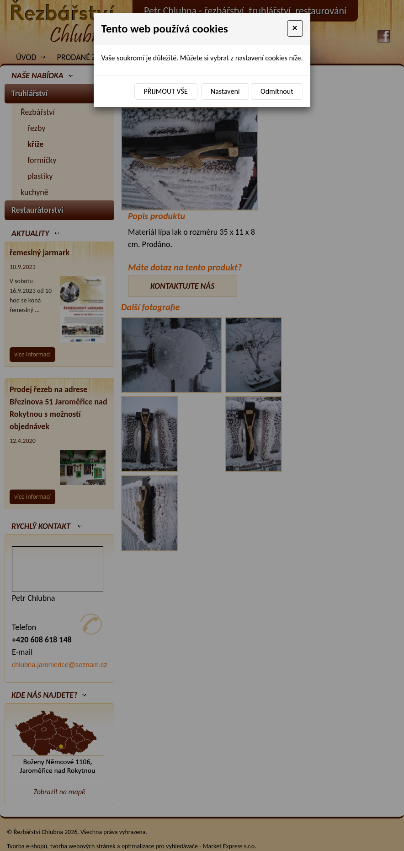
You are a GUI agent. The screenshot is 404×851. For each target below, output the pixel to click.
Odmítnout (276, 91)
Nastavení (225, 91)
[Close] (295, 28)
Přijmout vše (166, 91)
